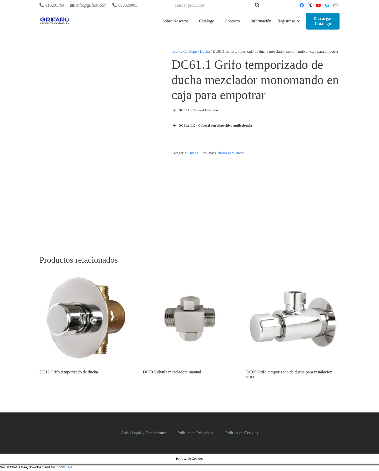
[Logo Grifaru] (54, 21)
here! (69, 467)
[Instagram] (335, 5)
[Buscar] (257, 5)
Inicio (176, 51)
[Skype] (327, 5)
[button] (288, 21)
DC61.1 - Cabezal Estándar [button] (195, 110)
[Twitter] (310, 5)
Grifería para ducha (230, 153)
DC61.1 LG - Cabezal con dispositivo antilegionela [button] (212, 125)
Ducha (205, 51)
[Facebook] (301, 5)
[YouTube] (318, 5)
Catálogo (190, 51)
